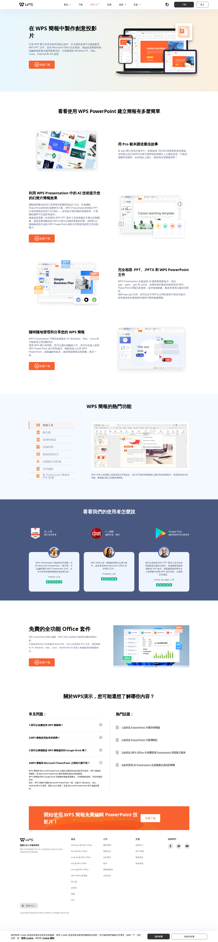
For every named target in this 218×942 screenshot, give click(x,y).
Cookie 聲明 (48, 938)
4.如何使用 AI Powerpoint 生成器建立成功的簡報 (148, 765)
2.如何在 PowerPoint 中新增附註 (139, 740)
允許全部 (158, 936)
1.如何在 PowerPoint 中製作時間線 (140, 727)
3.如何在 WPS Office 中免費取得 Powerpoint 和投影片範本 (153, 752)
